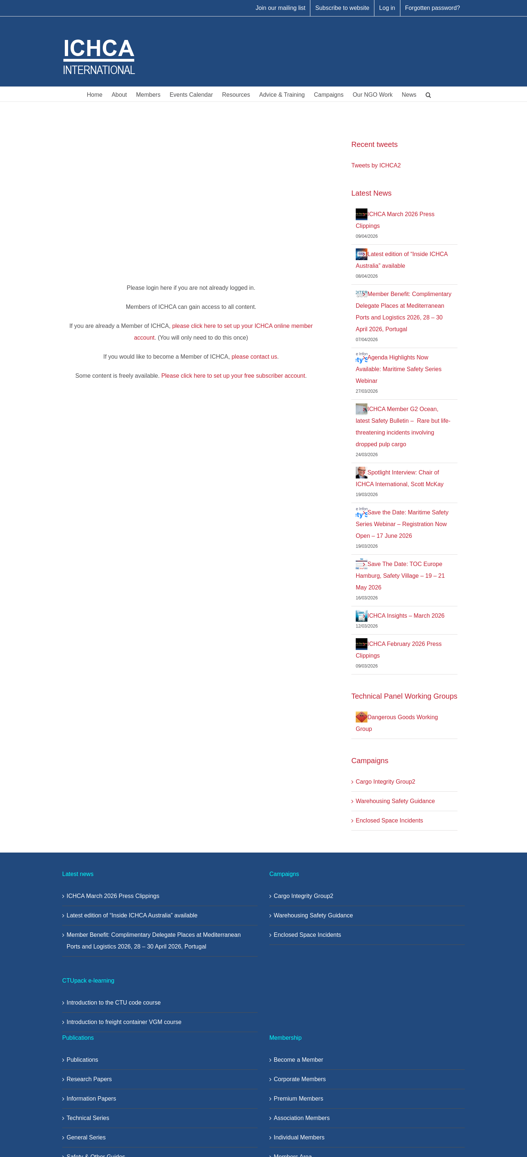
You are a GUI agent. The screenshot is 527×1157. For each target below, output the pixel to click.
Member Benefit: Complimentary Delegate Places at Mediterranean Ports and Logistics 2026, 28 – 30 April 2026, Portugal (154, 941)
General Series (86, 1137)
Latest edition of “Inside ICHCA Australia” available (132, 915)
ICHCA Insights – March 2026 (406, 616)
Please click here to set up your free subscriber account (233, 376)
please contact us (254, 357)
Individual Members (299, 1137)
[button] (428, 94)
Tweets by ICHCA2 (376, 165)
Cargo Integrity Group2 (385, 782)
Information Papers (91, 1098)
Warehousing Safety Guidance (395, 801)
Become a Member (298, 1060)
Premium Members (298, 1098)
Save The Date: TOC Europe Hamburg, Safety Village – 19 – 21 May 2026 (400, 576)
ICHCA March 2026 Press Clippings (113, 896)
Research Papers (89, 1079)
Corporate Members (300, 1079)
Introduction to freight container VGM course (124, 1022)
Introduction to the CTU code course (114, 1002)
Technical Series (88, 1118)
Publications (82, 1060)
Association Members (302, 1118)
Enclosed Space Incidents (389, 820)
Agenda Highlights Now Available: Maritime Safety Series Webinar (398, 369)
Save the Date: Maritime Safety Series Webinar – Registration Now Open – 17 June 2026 (402, 524)
